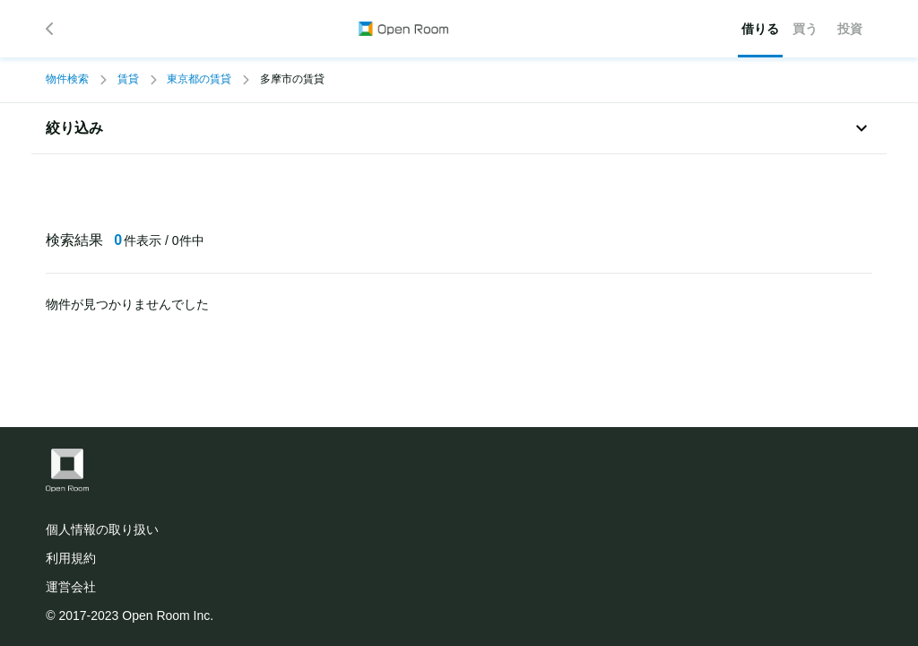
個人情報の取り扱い (102, 529)
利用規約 (71, 558)
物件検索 (67, 79)
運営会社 (71, 587)
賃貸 (128, 79)
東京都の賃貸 (199, 79)
